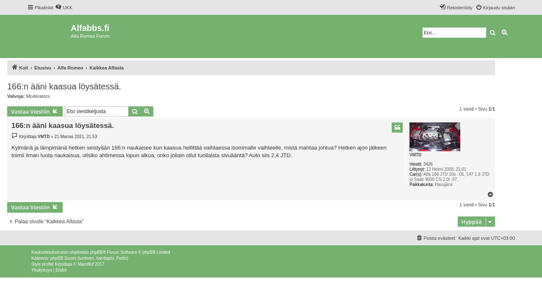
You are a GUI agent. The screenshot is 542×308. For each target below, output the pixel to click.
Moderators (38, 96)
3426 (428, 164)
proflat (48, 264)
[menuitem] (63, 8)
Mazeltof (86, 264)
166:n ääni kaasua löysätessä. (64, 86)
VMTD (415, 155)
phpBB (96, 252)
